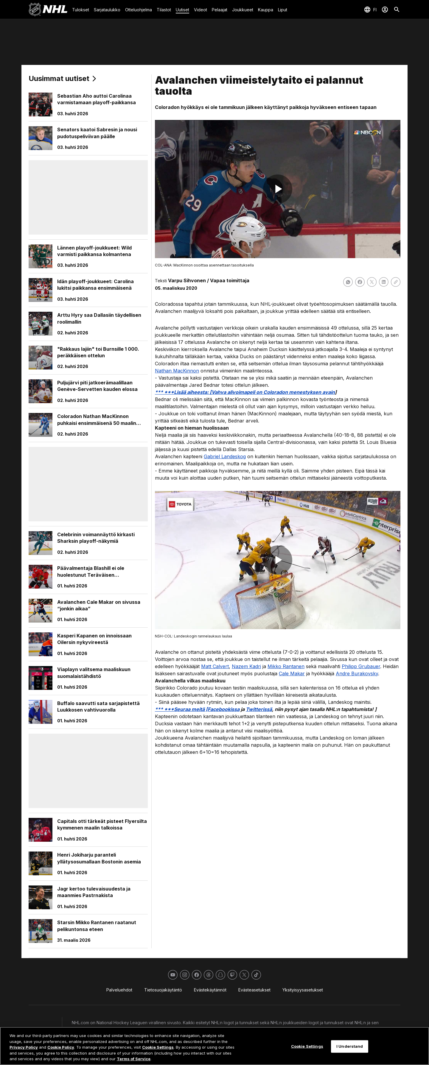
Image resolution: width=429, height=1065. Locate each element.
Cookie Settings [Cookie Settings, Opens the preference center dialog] (307, 1046)
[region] (214, 1046)
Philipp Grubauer (361, 666)
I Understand (349, 1046)
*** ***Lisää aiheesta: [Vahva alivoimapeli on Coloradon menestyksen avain (245, 392)
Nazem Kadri (246, 666)
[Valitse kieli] (370, 9)
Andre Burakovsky (357, 673)
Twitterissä (259, 709)
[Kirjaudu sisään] (384, 9)
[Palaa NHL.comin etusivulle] (48, 9)
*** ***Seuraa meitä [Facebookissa (197, 709)
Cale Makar (292, 673)
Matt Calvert (215, 666)
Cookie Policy (60, 1047)
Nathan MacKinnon (177, 371)
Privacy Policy (24, 1047)
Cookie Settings (158, 1047)
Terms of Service (133, 1058)
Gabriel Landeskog (225, 456)
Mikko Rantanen (286, 666)
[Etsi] (396, 9)
